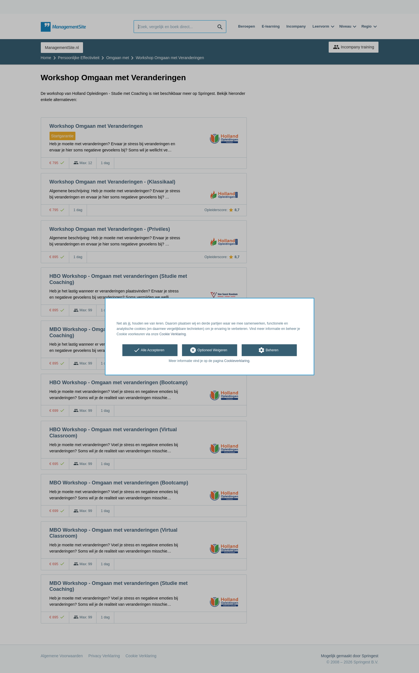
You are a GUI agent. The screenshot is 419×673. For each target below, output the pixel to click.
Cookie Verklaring (172, 334)
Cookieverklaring (236, 361)
